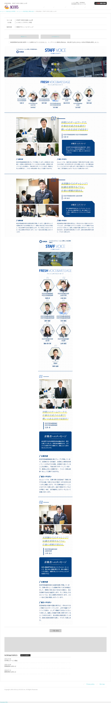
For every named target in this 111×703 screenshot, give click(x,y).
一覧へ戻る (55, 630)
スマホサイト (55, 36)
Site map (102, 684)
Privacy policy (90, 684)
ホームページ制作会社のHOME (7, 11)
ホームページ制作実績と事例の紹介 (25, 11)
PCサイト (24, 36)
